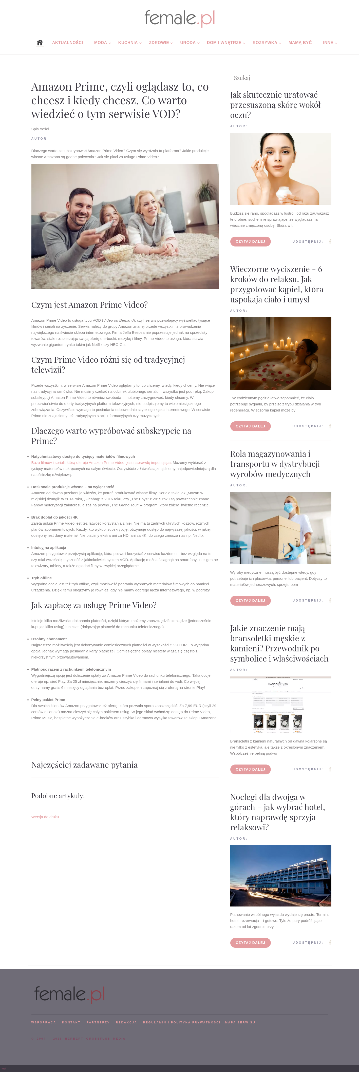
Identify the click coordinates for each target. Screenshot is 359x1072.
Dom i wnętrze (224, 42)
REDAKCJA (126, 1022)
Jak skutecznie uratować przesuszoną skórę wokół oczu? (275, 104)
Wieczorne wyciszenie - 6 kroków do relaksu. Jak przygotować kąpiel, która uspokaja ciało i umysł (277, 283)
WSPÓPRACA (43, 1022)
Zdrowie (159, 42)
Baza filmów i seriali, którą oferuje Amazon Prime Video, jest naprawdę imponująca (101, 462)
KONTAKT (71, 1022)
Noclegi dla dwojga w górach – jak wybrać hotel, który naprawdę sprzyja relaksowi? (277, 811)
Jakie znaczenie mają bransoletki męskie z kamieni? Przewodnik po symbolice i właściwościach (279, 643)
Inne (328, 42)
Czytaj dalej (251, 241)
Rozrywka (265, 42)
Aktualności (67, 42)
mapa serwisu (240, 1022)
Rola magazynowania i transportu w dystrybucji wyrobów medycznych (275, 463)
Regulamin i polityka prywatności (182, 1022)
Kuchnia (128, 42)
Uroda (188, 42)
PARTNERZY (98, 1022)
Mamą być (300, 42)
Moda (100, 42)
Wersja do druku (45, 817)
